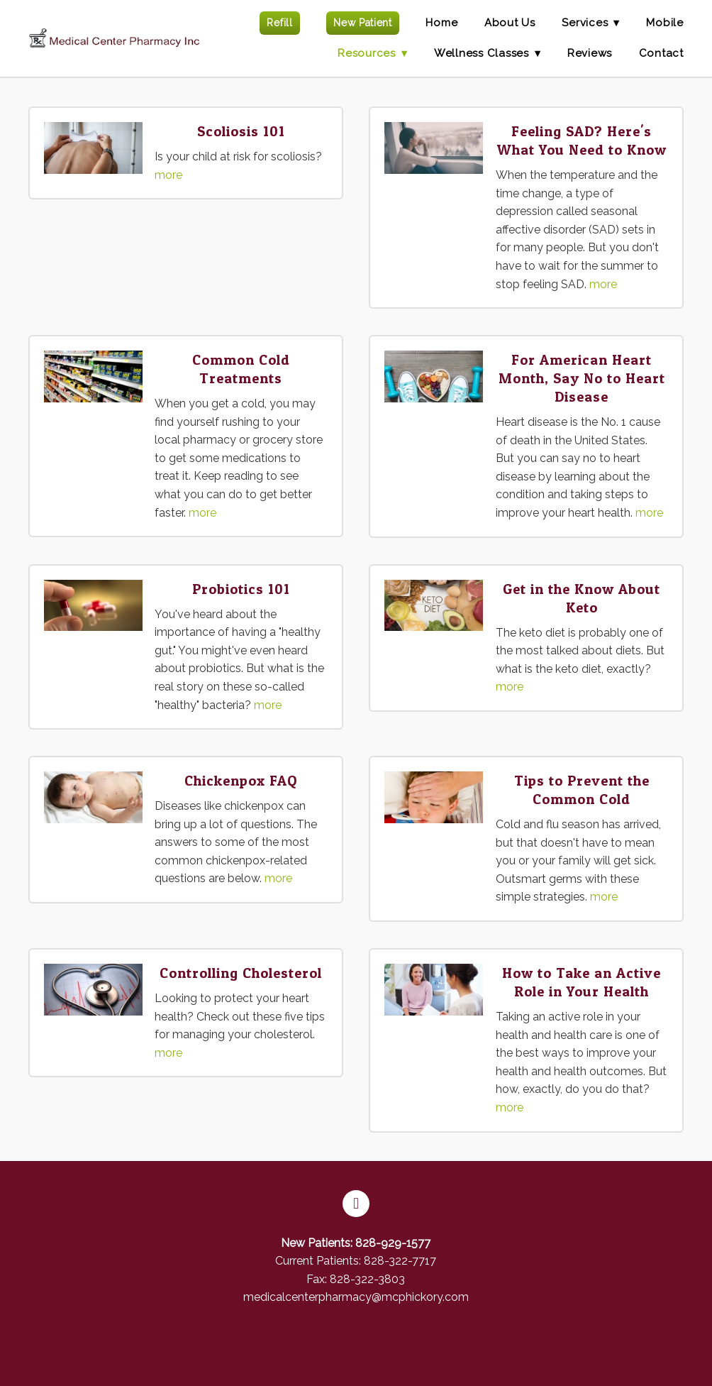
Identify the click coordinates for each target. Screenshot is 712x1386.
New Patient (362, 22)
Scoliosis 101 (241, 131)
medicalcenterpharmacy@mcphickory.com (356, 1297)
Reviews (589, 53)
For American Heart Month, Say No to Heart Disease (582, 378)
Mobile (665, 22)
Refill (279, 22)
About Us (509, 22)
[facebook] (356, 1203)
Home (441, 22)
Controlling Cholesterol (241, 972)
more (168, 175)
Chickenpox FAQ (240, 780)
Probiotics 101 (241, 589)
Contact (661, 53)
